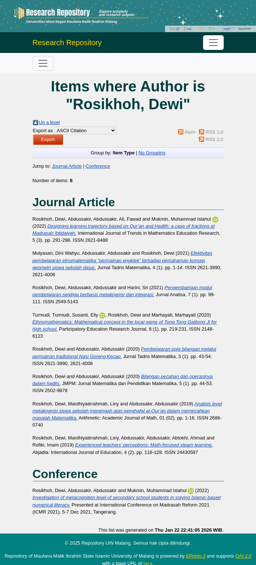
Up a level (49, 122)
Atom (189, 132)
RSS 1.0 (214, 132)
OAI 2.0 (243, 556)
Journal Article (67, 166)
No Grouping (152, 153)
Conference (98, 166)
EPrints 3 (195, 556)
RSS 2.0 (214, 139)
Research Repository (67, 43)
